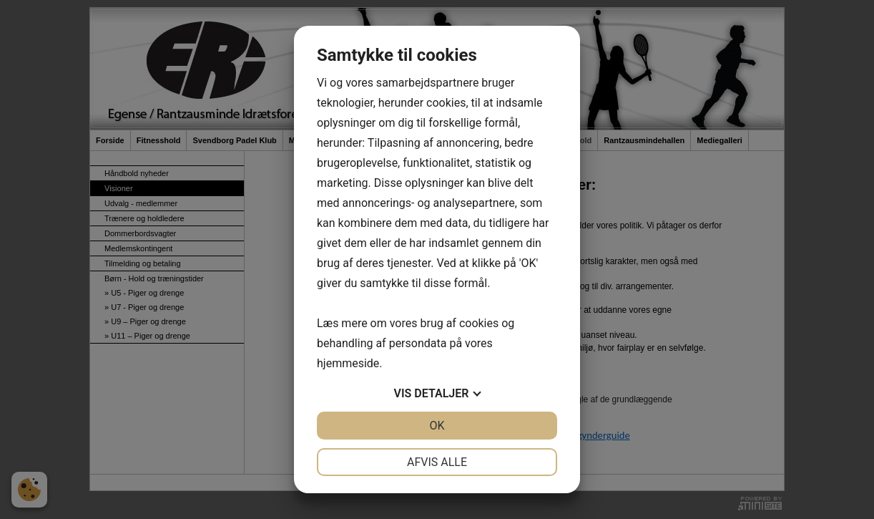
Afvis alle (437, 462)
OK (436, 425)
